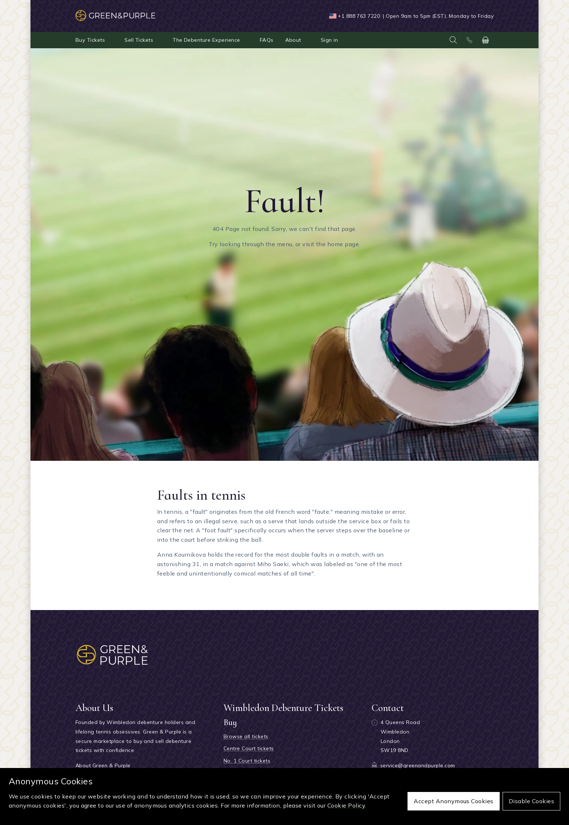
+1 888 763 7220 (359, 16)
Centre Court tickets (249, 748)
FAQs (267, 40)
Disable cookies (531, 801)
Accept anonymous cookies (454, 801)
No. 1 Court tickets (247, 760)
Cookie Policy (346, 805)
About (293, 40)
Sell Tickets (138, 40)
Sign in (329, 40)
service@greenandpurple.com (417, 765)
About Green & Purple (103, 765)
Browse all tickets (246, 736)
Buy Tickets (90, 40)
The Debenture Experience (206, 40)
